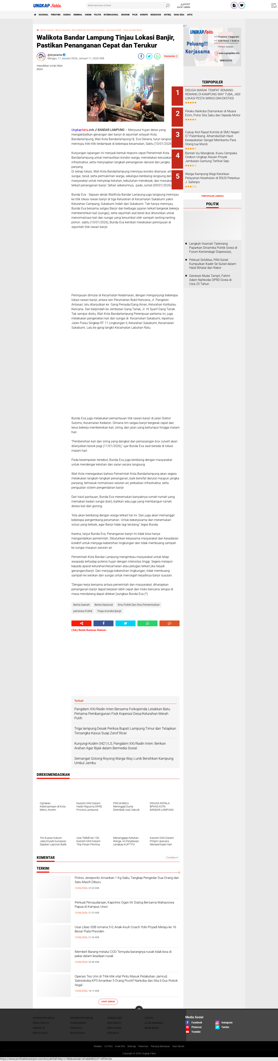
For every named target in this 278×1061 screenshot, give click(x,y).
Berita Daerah (49, 29)
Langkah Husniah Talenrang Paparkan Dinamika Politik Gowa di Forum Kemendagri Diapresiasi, (213, 238)
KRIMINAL (94, 14)
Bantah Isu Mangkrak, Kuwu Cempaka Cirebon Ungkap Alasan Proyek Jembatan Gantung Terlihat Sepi (216, 154)
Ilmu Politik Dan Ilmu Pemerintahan (101, 29)
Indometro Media (43, 1017)
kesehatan (201, 14)
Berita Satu (40, 1032)
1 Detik (148, 1017)
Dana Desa (233, 14)
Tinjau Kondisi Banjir (156, 29)
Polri (172, 14)
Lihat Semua (108, 1001)
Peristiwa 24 (41, 1022)
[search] (128, 5)
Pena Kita (76, 1027)
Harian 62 (39, 1027)
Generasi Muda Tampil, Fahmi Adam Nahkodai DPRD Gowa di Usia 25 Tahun (210, 270)
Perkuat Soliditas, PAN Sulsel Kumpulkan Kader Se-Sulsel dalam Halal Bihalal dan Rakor (212, 254)
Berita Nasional (68, 29)
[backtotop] (139, 1009)
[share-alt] (81, 623)
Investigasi (77, 1032)
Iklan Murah (184, 1046)
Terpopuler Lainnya (212, 187)
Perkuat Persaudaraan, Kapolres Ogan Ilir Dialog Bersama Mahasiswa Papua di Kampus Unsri (127, 906)
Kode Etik (116, 1046)
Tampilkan (172, 857)
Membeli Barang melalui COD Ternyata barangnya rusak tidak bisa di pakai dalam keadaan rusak (120, 959)
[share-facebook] (141, 56)
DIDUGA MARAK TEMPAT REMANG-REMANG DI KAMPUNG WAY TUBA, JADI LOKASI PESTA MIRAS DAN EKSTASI (216, 98)
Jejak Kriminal (154, 1022)
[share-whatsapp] (157, 56)
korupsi (186, 14)
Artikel (218, 14)
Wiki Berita (114, 1022)
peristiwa (64, 14)
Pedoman (143, 1046)
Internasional (140, 14)
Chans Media (78, 1022)
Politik (122, 14)
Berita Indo (114, 1027)
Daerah (79, 14)
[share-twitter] (149, 56)
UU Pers (103, 1046)
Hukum (109, 14)
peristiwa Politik (133, 29)
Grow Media (151, 1027)
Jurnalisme (114, 1017)
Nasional (47, 14)
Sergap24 (113, 1032)
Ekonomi (159, 14)
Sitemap (130, 1046)
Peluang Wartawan (162, 1046)
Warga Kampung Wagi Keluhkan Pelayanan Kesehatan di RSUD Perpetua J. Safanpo (216, 174)
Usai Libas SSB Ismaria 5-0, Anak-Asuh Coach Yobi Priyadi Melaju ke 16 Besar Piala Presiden (125, 931)
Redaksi (92, 1046)
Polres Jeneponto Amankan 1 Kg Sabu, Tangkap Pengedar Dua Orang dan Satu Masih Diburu (127, 882)
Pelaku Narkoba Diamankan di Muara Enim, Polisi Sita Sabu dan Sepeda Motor (217, 114)
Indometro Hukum (81, 1017)
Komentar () (171, 56)
